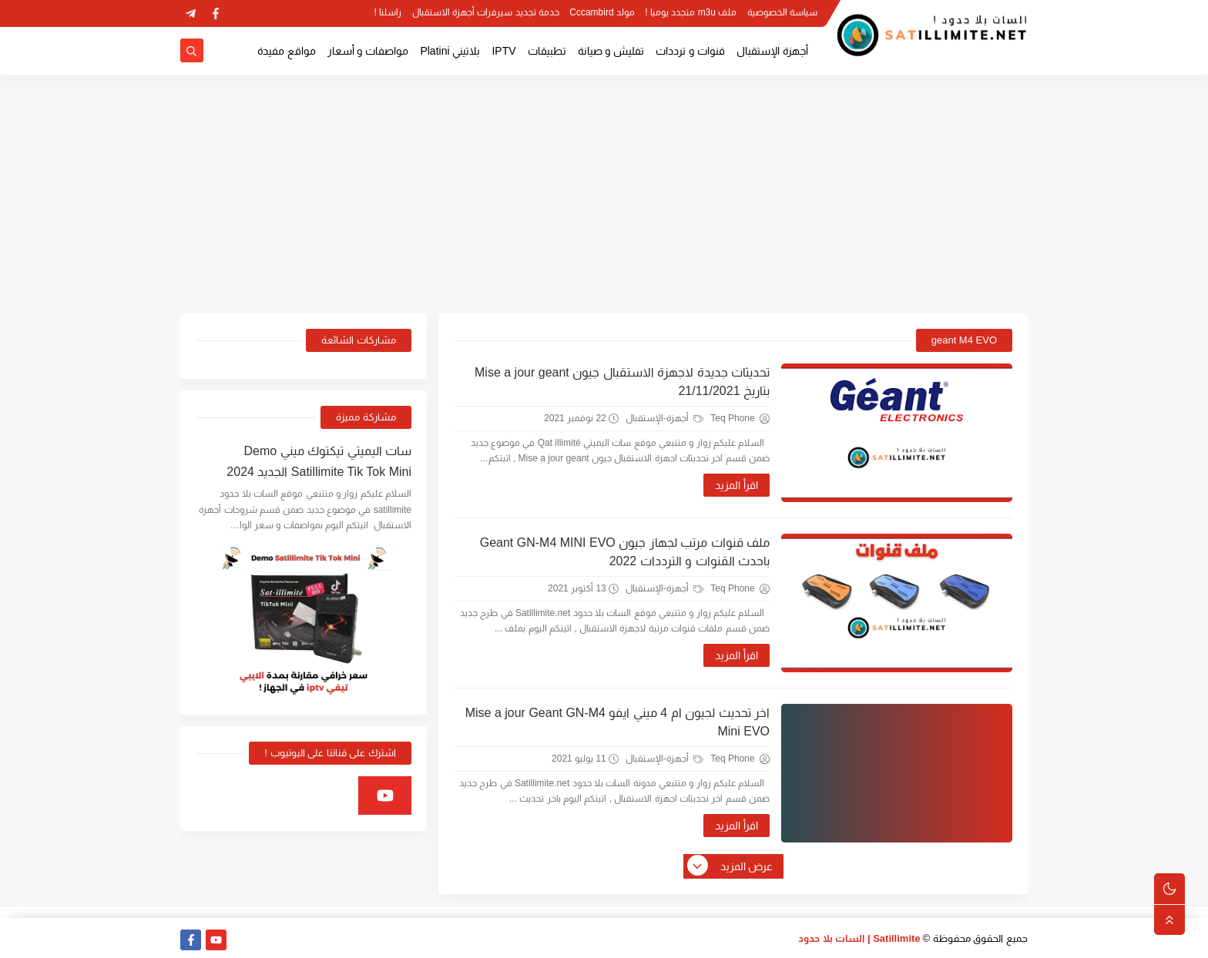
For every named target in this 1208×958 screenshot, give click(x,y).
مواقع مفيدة (286, 51)
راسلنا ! (388, 12)
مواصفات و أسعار (368, 51)
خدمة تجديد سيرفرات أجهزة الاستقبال (485, 12)
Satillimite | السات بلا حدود (859, 938)
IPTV (503, 51)
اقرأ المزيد (736, 485)
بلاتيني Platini (450, 51)
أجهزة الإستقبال (772, 51)
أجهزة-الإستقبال (664, 418)
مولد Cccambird (602, 12)
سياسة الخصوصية (782, 12)
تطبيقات (547, 51)
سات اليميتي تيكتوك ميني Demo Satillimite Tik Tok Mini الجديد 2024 (318, 461)
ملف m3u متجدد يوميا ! (691, 12)
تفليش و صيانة (611, 51)
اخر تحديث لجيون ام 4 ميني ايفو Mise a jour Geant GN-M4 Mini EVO (617, 722)
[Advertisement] (604, 194)
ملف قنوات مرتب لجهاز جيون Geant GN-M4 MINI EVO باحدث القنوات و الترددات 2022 (625, 552)
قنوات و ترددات (690, 51)
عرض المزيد (731, 866)
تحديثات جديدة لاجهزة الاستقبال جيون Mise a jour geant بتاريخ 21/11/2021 (622, 381)
